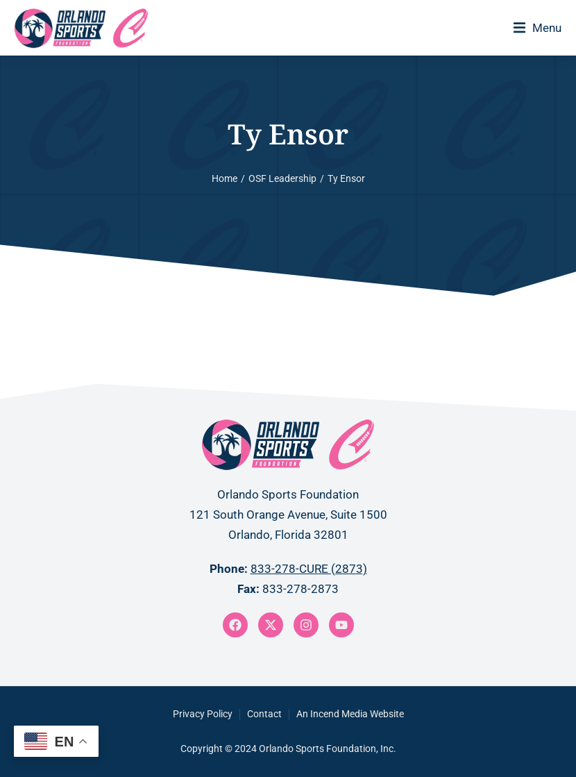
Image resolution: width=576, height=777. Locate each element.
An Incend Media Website (350, 713)
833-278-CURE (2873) (309, 569)
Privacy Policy (202, 713)
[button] (537, 28)
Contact (264, 713)
